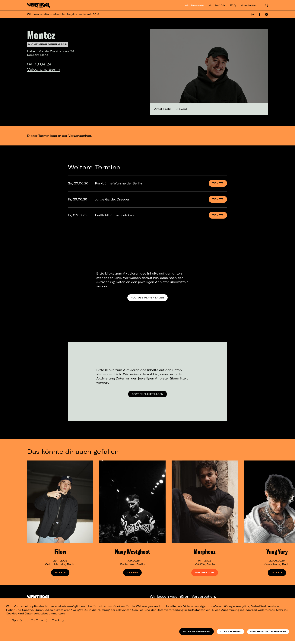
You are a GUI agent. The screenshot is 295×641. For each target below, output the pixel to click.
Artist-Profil (162, 109)
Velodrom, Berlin (43, 69)
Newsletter (248, 5)
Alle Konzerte (194, 5)
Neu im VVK (216, 5)
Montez (41, 34)
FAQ (233, 5)
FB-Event (180, 109)
